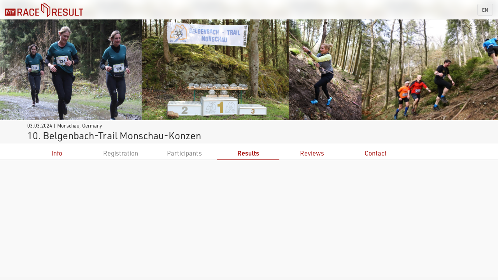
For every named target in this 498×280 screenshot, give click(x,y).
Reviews (312, 153)
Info (56, 153)
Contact (376, 153)
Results (248, 153)
